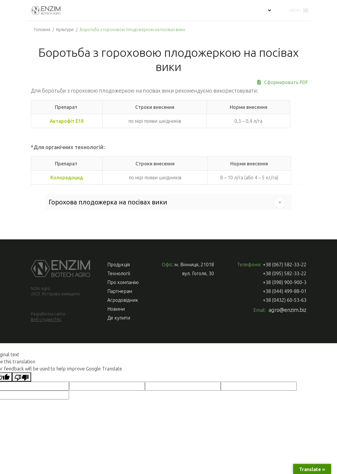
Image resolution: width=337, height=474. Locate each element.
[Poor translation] (21, 377)
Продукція (118, 264)
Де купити (118, 317)
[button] (295, 10)
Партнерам (119, 291)
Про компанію (123, 282)
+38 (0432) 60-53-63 (284, 300)
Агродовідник (122, 300)
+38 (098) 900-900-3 (284, 282)
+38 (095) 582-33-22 (284, 273)
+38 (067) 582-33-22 (284, 264)
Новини (116, 309)
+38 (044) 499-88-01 (284, 291)
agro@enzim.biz (287, 310)
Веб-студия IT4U (46, 319)
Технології (118, 273)
